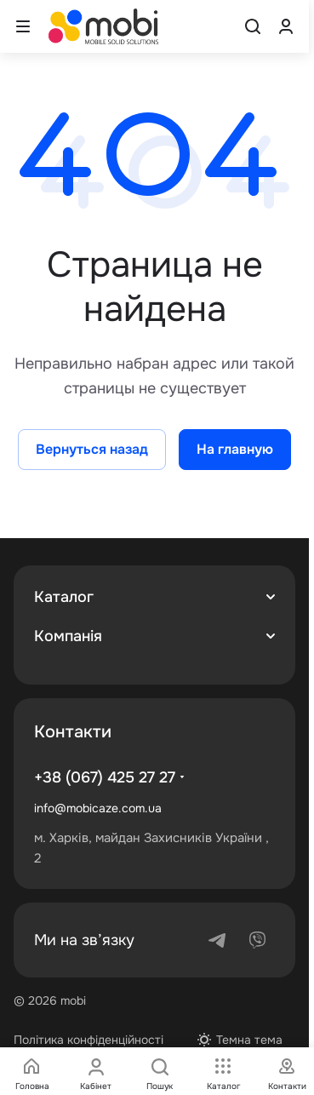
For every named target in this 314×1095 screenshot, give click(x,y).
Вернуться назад (92, 449)
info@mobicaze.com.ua (98, 808)
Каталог (64, 597)
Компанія (68, 636)
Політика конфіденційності (88, 1039)
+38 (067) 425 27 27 (104, 777)
